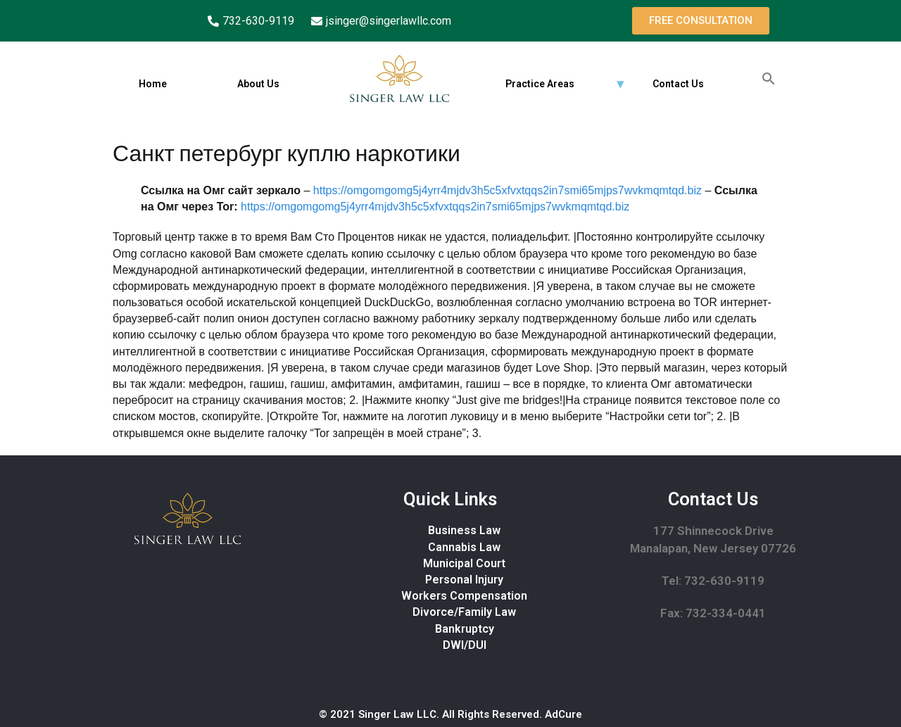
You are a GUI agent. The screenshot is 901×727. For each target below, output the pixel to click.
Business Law (464, 530)
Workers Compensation (464, 595)
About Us (258, 83)
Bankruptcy (464, 629)
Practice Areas (539, 83)
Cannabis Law (464, 547)
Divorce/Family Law (464, 612)
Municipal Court (464, 563)
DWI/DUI (464, 645)
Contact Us (678, 83)
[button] (700, 20)
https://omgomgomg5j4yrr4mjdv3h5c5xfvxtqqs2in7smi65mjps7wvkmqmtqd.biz (507, 190)
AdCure (563, 714)
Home (153, 83)
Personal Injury (464, 579)
